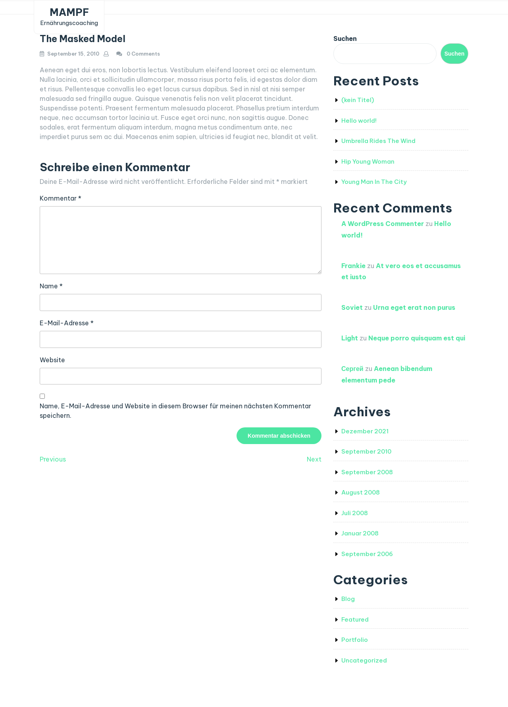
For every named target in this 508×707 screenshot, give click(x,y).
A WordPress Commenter (382, 224)
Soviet (352, 307)
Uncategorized (364, 660)
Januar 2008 (360, 533)
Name (51, 286)
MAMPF (69, 12)
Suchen (345, 38)
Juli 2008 (354, 513)
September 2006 (367, 554)
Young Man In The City (374, 181)
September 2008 (367, 472)
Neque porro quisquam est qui (416, 338)
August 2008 (360, 492)
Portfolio (354, 639)
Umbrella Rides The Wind (378, 141)
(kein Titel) (357, 100)
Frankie (353, 266)
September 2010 (366, 451)
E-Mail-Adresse (67, 323)
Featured (355, 619)
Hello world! (359, 120)
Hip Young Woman (367, 161)
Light (349, 338)
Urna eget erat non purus (414, 307)
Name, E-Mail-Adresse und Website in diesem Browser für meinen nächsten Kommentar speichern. (175, 410)
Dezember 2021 (365, 431)
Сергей (352, 369)
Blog (348, 599)
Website (52, 360)
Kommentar (60, 198)
